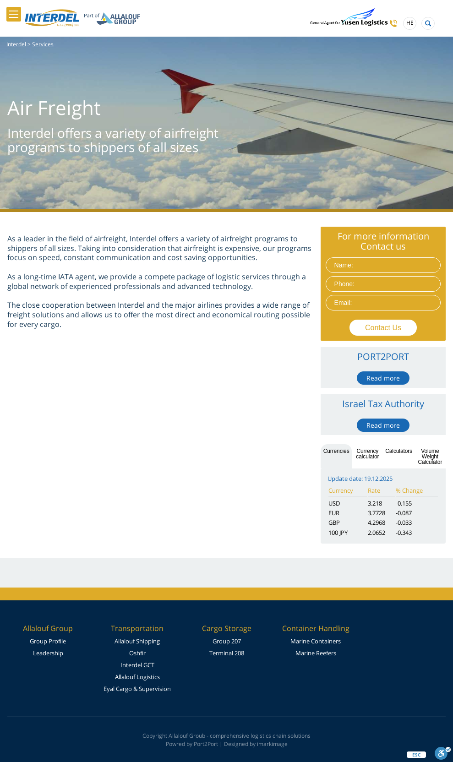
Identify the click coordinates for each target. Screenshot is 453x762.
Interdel (16, 44)
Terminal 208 (226, 653)
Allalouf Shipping (137, 641)
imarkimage (272, 744)
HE (410, 23)
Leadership (48, 653)
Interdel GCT (137, 665)
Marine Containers (315, 641)
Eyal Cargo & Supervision (137, 689)
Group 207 (227, 641)
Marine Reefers (315, 653)
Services (43, 44)
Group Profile (48, 641)
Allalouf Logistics (137, 677)
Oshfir (137, 653)
